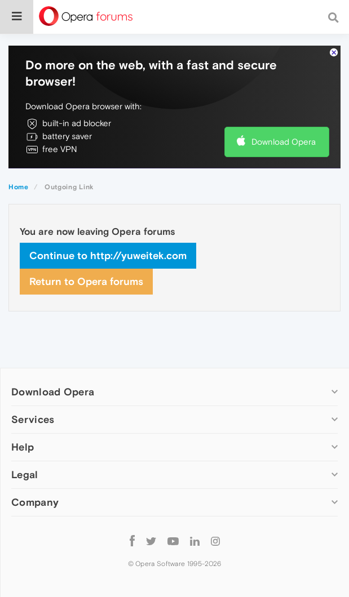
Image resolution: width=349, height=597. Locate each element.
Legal (24, 474)
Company (35, 502)
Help (22, 447)
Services (32, 419)
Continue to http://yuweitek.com (108, 255)
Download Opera (283, 141)
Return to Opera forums (86, 281)
